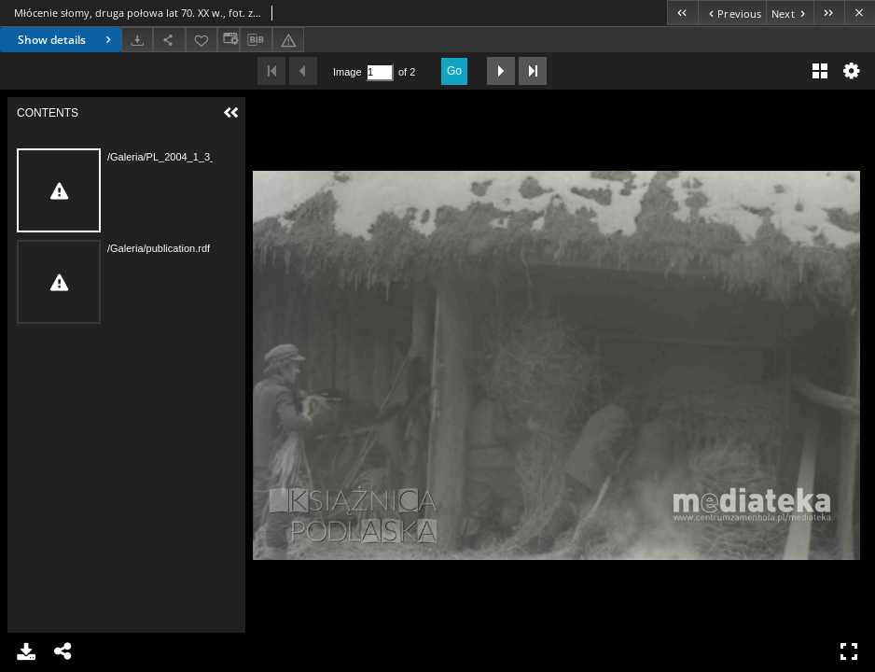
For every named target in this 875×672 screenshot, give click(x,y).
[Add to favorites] (201, 39)
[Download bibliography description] (255, 40)
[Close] (859, 12)
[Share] (169, 39)
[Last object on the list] (828, 12)
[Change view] (228, 39)
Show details (67, 40)
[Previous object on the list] (732, 12)
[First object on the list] (682, 12)
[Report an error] (288, 39)
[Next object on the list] (789, 12)
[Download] (137, 39)
